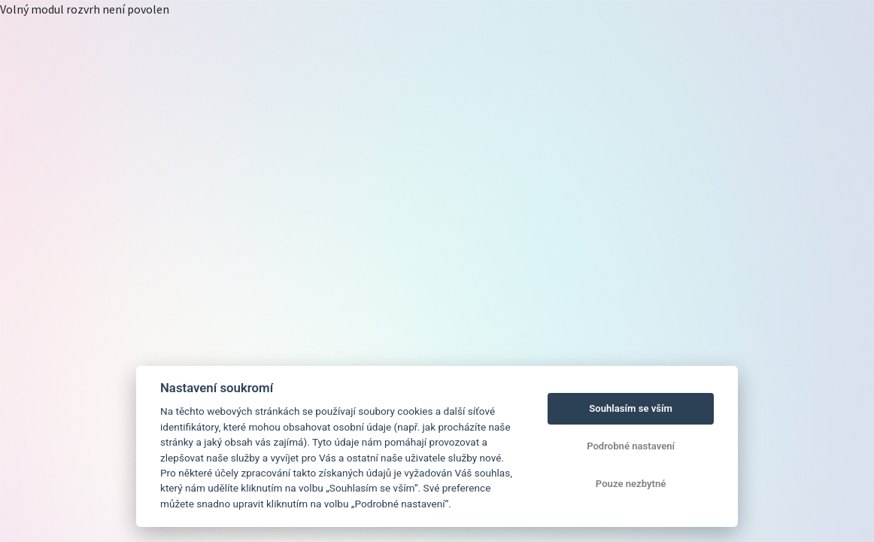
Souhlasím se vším (630, 408)
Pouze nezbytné (631, 483)
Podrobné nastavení (631, 446)
